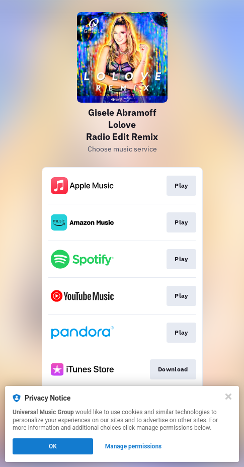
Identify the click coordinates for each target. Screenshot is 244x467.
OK (53, 446)
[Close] (228, 396)
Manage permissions (133, 446)
